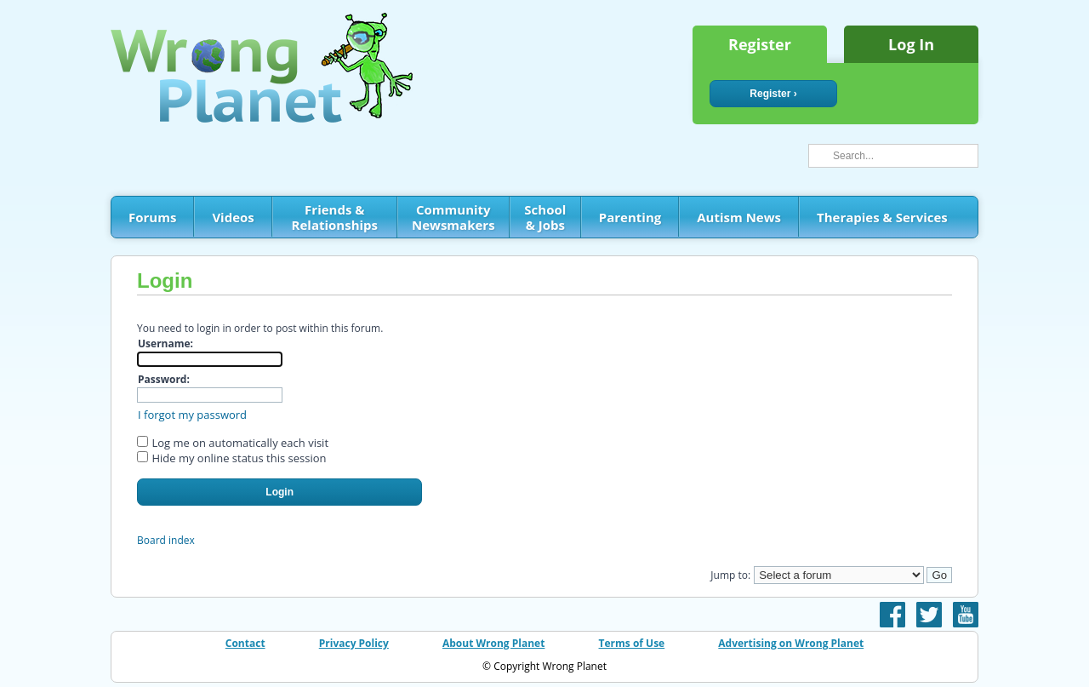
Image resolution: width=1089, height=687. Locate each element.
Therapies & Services (882, 217)
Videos (233, 217)
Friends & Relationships (335, 217)
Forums (152, 217)
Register (759, 44)
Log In (911, 44)
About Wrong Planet (493, 643)
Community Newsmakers (453, 217)
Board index (166, 540)
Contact (245, 643)
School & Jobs (545, 217)
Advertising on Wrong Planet (791, 643)
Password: (164, 379)
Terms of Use (632, 643)
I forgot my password (192, 414)
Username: (165, 343)
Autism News (739, 217)
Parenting (630, 217)
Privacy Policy (354, 643)
